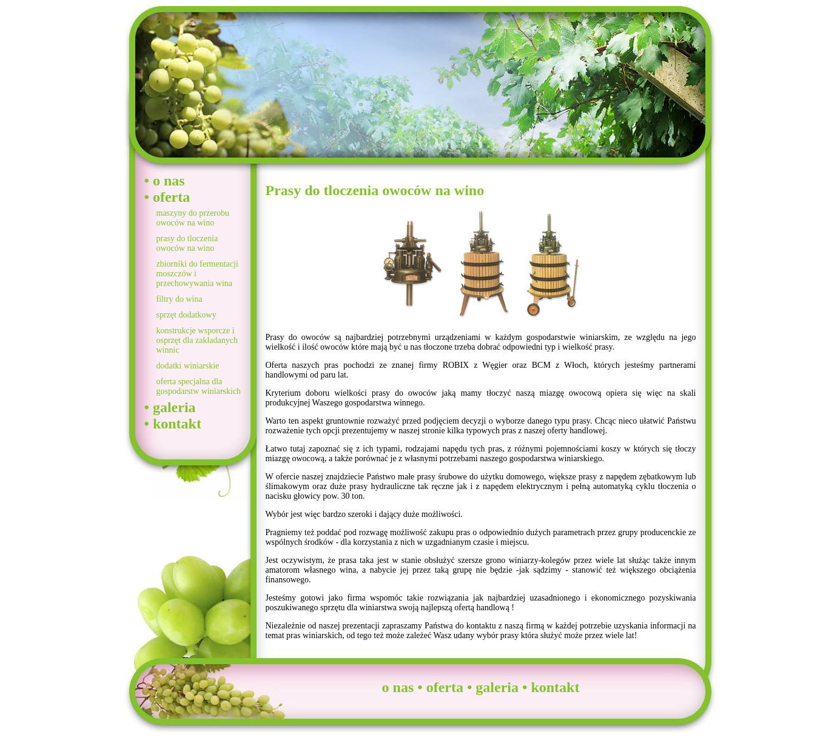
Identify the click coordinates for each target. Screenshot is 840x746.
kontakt (177, 423)
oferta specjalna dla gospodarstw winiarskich (198, 386)
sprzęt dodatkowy (186, 314)
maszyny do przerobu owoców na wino (193, 217)
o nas (169, 180)
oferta (171, 197)
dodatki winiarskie (188, 365)
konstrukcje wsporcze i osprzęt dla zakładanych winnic (197, 340)
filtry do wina (179, 299)
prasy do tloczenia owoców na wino (187, 243)
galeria (174, 407)
